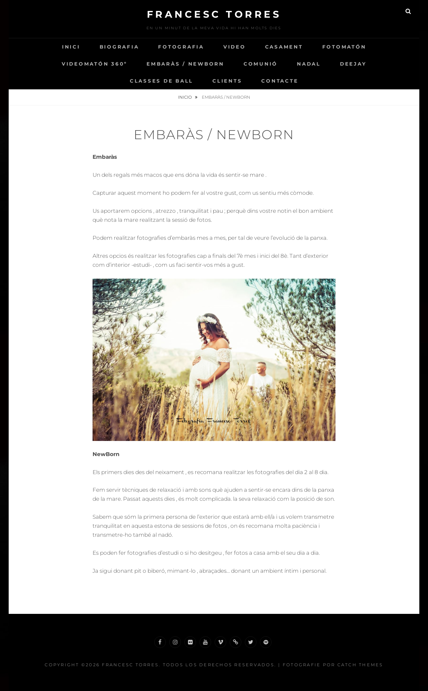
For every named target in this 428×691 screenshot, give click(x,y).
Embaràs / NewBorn (185, 64)
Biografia (119, 47)
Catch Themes (360, 664)
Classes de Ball (161, 81)
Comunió (261, 64)
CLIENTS (227, 81)
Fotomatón (344, 47)
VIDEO (234, 47)
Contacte (279, 81)
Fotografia (181, 47)
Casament (284, 47)
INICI (71, 47)
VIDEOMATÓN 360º (94, 64)
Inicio (185, 97)
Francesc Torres (214, 14)
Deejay (353, 64)
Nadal (309, 64)
